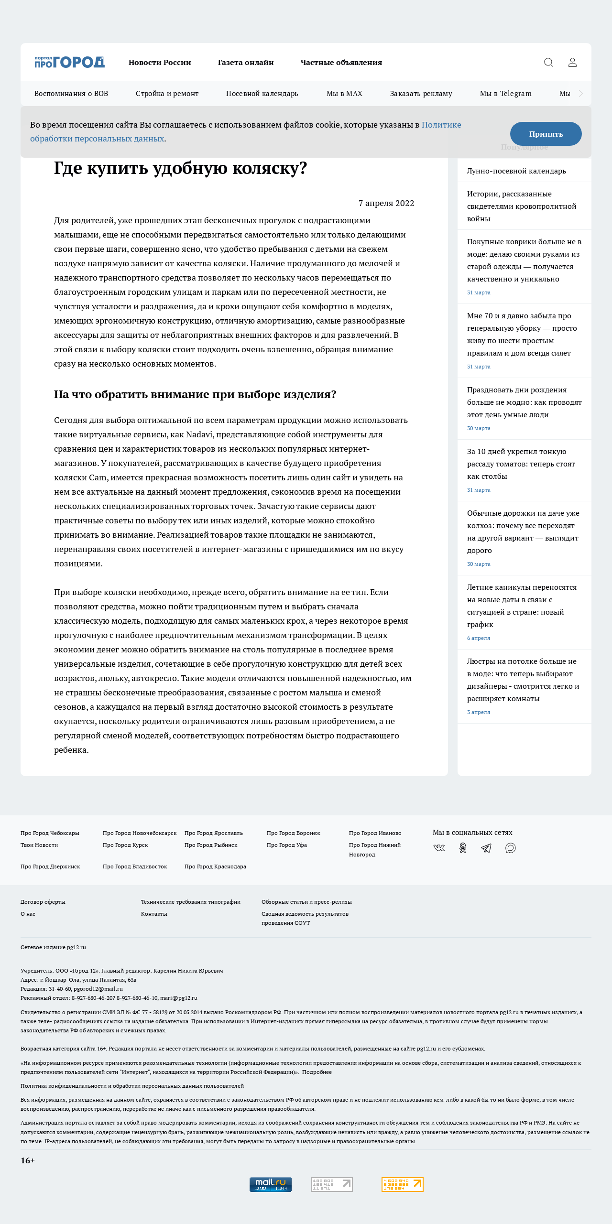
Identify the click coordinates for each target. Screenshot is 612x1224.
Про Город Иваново (375, 832)
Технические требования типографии (190, 901)
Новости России (160, 62)
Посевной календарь (262, 93)
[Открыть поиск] (548, 62)
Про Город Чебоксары (50, 832)
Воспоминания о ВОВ (71, 93)
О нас (28, 913)
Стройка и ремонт (167, 93)
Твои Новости (39, 844)
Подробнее (317, 1071)
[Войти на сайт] (572, 62)
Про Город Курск (125, 844)
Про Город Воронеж (293, 832)
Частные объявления (341, 62)
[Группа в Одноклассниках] (463, 847)
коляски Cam (80, 477)
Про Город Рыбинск (211, 844)
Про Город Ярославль (214, 832)
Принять (546, 134)
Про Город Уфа (287, 844)
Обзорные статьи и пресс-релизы (307, 901)
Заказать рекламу (421, 93)
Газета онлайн (246, 62)
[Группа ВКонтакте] (439, 847)
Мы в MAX (344, 93)
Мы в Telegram (506, 93)
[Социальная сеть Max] (511, 847)
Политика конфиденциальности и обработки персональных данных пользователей (132, 1085)
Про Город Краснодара (215, 866)
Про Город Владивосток (135, 866)
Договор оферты (43, 901)
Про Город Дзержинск (50, 866)
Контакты (154, 913)
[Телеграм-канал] (487, 847)
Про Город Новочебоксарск (139, 832)
